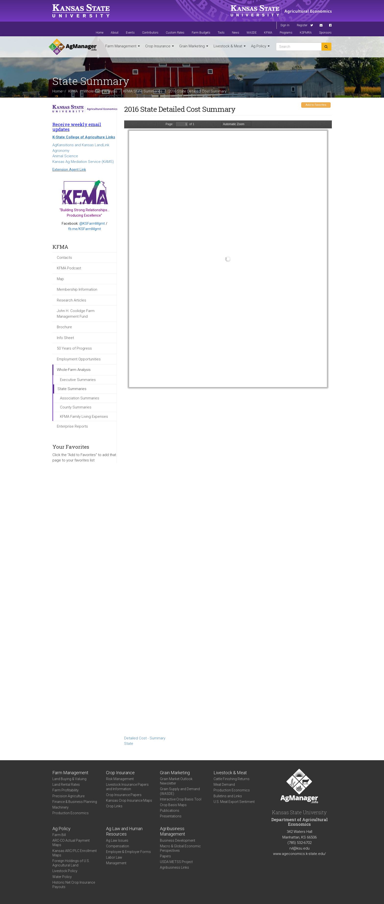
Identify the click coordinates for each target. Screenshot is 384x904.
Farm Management (122, 46)
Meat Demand (224, 784)
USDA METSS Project (176, 862)
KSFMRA (306, 32)
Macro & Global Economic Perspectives (180, 848)
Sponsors (325, 32)
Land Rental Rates (66, 784)
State (128, 743)
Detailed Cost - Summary (144, 738)
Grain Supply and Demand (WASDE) (180, 791)
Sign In (284, 25)
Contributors (150, 32)
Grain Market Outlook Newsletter (176, 781)
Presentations (170, 816)
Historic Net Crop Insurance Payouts (73, 884)
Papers (165, 856)
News (235, 32)
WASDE (252, 32)
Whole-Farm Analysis (100, 91)
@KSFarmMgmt (92, 223)
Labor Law (114, 857)
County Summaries (75, 407)
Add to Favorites (316, 104)
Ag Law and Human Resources (124, 831)
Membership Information (77, 289)
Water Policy (62, 877)
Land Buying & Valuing (69, 779)
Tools (221, 32)
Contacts (64, 257)
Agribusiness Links (174, 867)
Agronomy (60, 150)
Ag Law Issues (117, 840)
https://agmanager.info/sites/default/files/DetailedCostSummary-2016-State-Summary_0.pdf (228, 427)
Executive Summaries (78, 380)
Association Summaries (79, 398)
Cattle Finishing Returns (232, 779)
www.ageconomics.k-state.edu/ (299, 854)
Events (130, 32)
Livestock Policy (64, 871)
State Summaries (72, 389)
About (115, 32)
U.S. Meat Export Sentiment (234, 802)
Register (302, 25)
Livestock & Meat (230, 46)
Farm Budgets (201, 32)
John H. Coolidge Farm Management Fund (76, 314)
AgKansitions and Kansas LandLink (80, 145)
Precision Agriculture (68, 796)
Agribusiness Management (172, 831)
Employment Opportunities (79, 359)
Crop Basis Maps (173, 805)
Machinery (60, 807)
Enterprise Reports (72, 426)
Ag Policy (260, 46)
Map (60, 279)
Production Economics (70, 813)
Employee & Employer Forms (128, 852)
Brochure (64, 327)
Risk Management (120, 779)
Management (116, 863)
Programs (286, 32)
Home (99, 32)
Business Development (177, 840)
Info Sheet (65, 338)
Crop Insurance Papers (124, 795)
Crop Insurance (159, 46)
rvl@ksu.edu (299, 848)
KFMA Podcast (69, 268)
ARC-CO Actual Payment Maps (71, 842)
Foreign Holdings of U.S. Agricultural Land (71, 863)
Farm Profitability (65, 790)
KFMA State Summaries (142, 91)
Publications (169, 810)
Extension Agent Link (69, 169)
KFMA (268, 32)
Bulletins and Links (228, 796)
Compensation (117, 846)
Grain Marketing (193, 46)
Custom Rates (175, 32)
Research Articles (71, 300)
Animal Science (65, 156)
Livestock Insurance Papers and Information (127, 787)
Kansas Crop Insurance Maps (129, 800)
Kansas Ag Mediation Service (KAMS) (83, 161)
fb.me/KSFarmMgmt (84, 229)
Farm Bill (59, 835)
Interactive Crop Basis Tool (180, 799)
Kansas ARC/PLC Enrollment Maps (74, 853)
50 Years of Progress (74, 348)
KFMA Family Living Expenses (84, 416)
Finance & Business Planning (74, 802)
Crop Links (114, 806)
